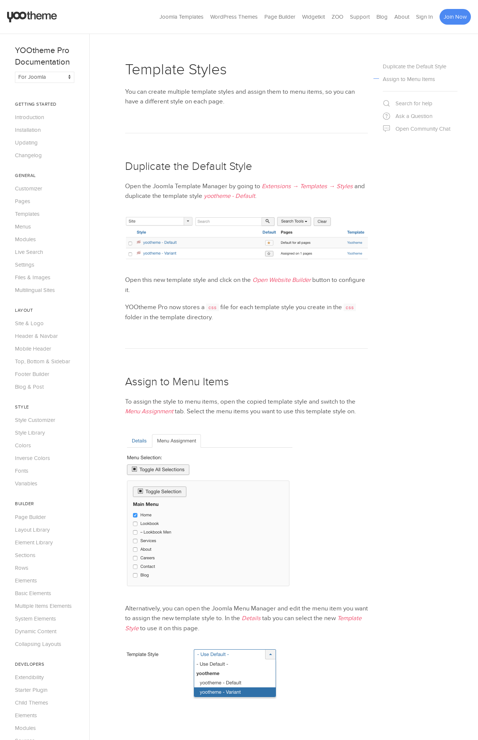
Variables (26, 483)
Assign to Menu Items (177, 382)
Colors (23, 445)
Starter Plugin (31, 690)
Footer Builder (32, 374)
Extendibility (29, 677)
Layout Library (32, 529)
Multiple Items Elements (43, 606)
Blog (382, 16)
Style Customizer (35, 420)
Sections (25, 555)
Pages (22, 201)
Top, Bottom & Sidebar (42, 361)
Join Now (455, 16)
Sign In (424, 16)
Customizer (28, 188)
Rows (21, 568)
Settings (24, 264)
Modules (25, 239)
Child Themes (31, 702)
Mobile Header (33, 348)
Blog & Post (29, 386)
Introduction (29, 117)
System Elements (35, 618)
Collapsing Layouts (38, 644)
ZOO (337, 16)
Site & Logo (29, 323)
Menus (23, 226)
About (401, 16)
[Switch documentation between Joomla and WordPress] (44, 77)
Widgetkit (313, 16)
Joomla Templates (181, 16)
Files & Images (32, 277)
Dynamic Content (35, 631)
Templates (27, 214)
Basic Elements (33, 593)
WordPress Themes (234, 16)
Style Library (30, 432)
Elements (26, 580)
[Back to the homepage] (32, 17)
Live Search (29, 252)
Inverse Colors (32, 458)
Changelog (28, 155)
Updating (26, 142)
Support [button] (360, 16)
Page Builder (279, 16)
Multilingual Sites (35, 290)
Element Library (34, 542)
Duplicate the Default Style (188, 166)
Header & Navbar (36, 336)
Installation (28, 130)
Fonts (21, 470)
